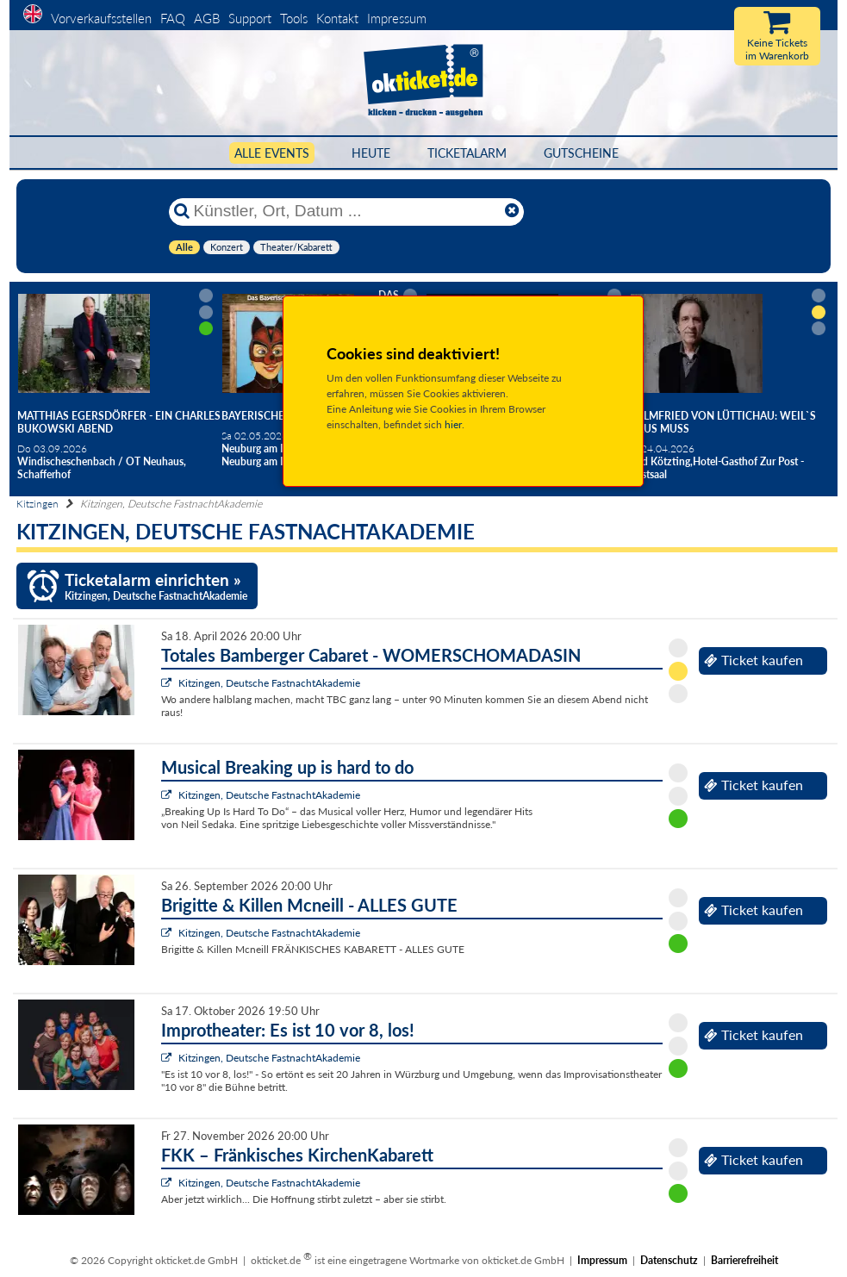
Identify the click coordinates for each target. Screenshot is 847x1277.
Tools (294, 18)
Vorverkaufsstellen (101, 18)
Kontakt (337, 18)
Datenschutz (669, 1260)
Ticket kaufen (753, 660)
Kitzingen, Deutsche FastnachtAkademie (269, 682)
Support (249, 18)
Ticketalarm (467, 153)
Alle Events (271, 153)
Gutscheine (581, 153)
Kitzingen (37, 503)
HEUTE (371, 153)
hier (453, 424)
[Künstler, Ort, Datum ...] (345, 211)
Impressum (397, 18)
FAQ (172, 18)
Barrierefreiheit (744, 1260)
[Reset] (512, 211)
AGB (207, 18)
